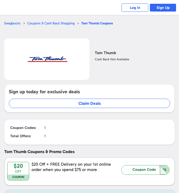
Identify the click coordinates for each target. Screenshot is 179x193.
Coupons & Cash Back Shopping (51, 23)
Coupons (97, 23)
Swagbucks (12, 23)
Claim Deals (90, 103)
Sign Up (163, 7)
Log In (135, 7)
